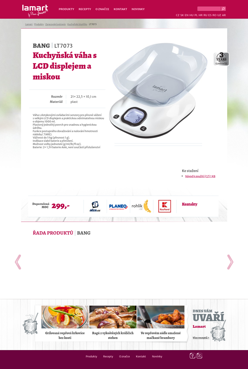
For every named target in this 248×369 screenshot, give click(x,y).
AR (224, 15)
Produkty (66, 9)
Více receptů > (201, 337)
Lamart (35, 11)
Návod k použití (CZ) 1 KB (200, 176)
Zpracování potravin (55, 24)
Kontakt (120, 9)
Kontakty (189, 204)
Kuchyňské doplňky (77, 24)
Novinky (138, 9)
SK (182, 15)
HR (200, 15)
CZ (177, 15)
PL (196, 15)
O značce (102, 9)
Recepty (85, 9)
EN (187, 15)
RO (214, 15)
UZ (219, 15)
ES (209, 15)
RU (205, 15)
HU (191, 15)
